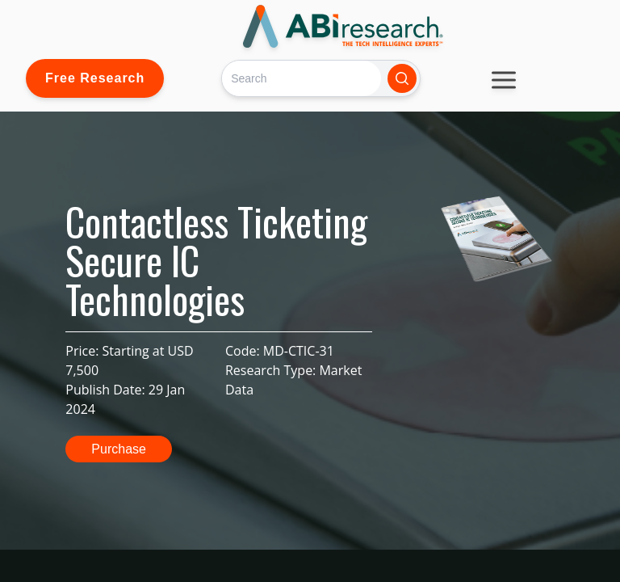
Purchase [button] (118, 449)
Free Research (95, 78)
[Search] (301, 78)
